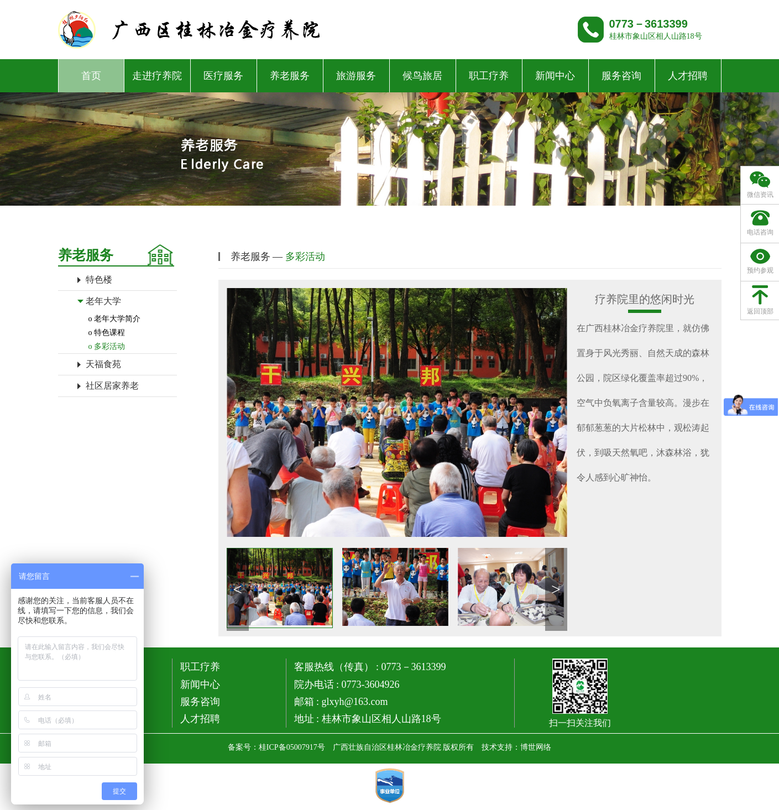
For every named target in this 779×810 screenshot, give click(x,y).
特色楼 (99, 279)
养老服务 (290, 75)
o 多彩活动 (107, 346)
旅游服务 (356, 75)
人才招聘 (688, 75)
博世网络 (535, 747)
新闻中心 (555, 75)
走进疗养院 (157, 75)
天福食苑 (103, 364)
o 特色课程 (107, 332)
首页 (91, 75)
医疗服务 (223, 75)
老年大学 (103, 301)
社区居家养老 (112, 385)
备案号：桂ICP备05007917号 (276, 747)
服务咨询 (621, 75)
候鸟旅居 (422, 75)
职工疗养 (489, 75)
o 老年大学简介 (114, 319)
